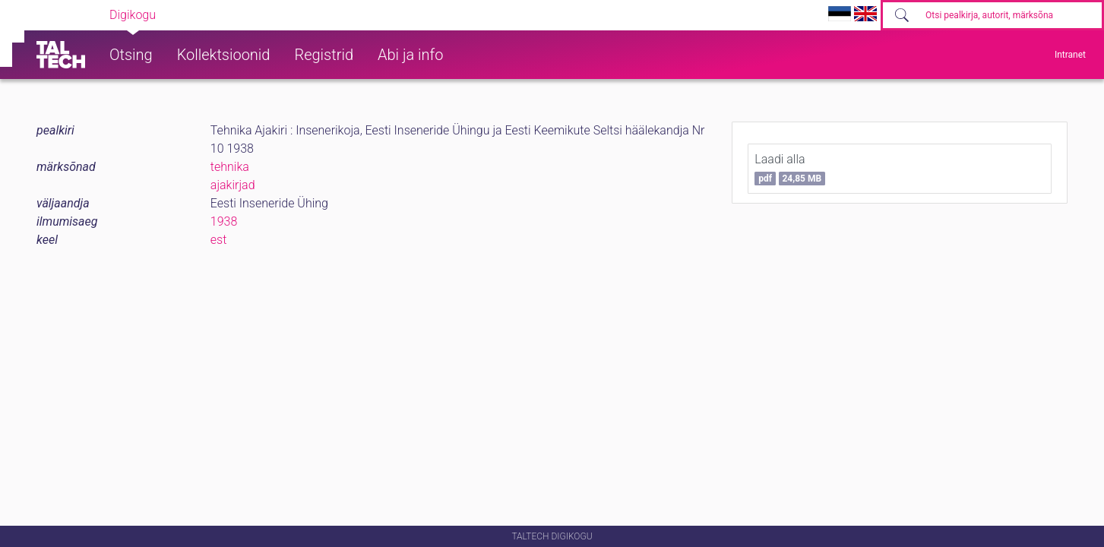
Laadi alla (789, 168)
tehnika (229, 167)
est (218, 239)
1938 (224, 221)
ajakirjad (232, 185)
